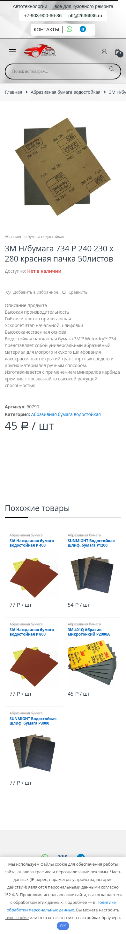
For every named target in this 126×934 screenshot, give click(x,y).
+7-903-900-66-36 (43, 15)
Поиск (111, 71)
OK (63, 926)
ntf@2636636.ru (85, 15)
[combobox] (53, 71)
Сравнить (78, 292)
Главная (13, 92)
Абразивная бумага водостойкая (65, 92)
